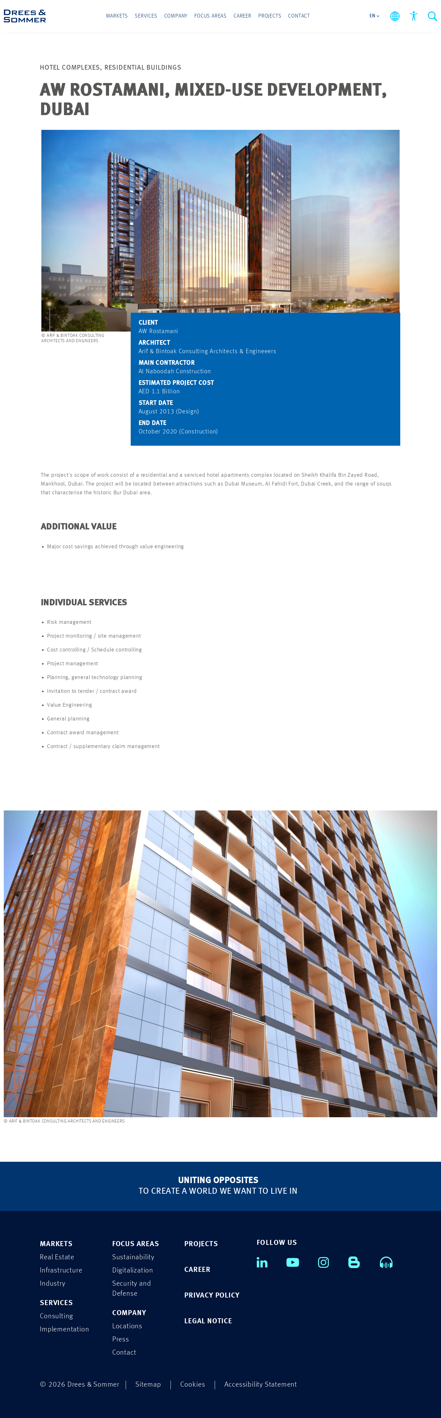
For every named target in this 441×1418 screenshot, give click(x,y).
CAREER (197, 1269)
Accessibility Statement (260, 1384)
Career (242, 16)
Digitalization (132, 1270)
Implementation (64, 1329)
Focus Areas (210, 16)
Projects (269, 16)
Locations (127, 1326)
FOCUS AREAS (135, 1244)
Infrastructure (61, 1270)
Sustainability (133, 1257)
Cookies (192, 1384)
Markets (117, 16)
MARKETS (56, 1244)
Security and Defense (131, 1288)
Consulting (56, 1316)
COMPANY (129, 1313)
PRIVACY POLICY (211, 1295)
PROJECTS (201, 1244)
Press (120, 1339)
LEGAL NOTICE (208, 1321)
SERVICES (56, 1303)
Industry (52, 1283)
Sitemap (148, 1384)
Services (146, 16)
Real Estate (57, 1257)
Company (176, 16)
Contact (299, 16)
